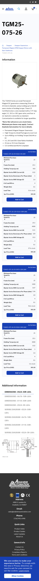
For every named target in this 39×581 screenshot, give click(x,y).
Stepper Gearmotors (21, 45)
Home (3, 45)
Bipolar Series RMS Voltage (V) (14, 179)
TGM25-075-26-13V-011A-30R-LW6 (15, 212)
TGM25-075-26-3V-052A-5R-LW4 (14, 154)
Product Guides (19, 531)
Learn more (24, 570)
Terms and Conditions (19, 555)
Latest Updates (19, 534)
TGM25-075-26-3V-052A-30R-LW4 (14, 327)
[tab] (18, 392)
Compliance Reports (19, 552)
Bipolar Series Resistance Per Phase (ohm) (18, 176)
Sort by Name (32, 151)
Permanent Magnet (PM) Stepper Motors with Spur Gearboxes (17, 49)
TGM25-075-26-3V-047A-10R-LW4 (14, 269)
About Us (19, 536)
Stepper (9, 45)
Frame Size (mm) (9, 165)
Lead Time (7, 190)
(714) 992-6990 (19, 518)
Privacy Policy (19, 549)
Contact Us (19, 547)
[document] (19, 569)
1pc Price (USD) (9, 194)
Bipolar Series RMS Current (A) (14, 172)
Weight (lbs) (8, 187)
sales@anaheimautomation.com (19, 512)
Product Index (19, 529)
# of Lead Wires (9, 183)
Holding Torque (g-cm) (11, 169)
